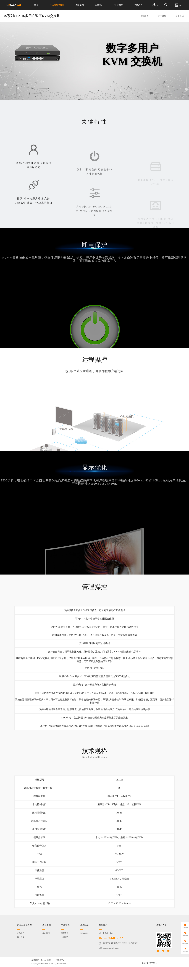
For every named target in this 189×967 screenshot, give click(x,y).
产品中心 (20, 933)
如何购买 (118, 5)
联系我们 (65, 933)
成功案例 (79, 5)
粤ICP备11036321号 (150, 963)
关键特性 (144, 16)
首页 (36, 5)
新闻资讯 (99, 5)
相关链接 (84, 925)
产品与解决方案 (56, 5)
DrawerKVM (46, 960)
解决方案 (20, 937)
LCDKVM (84, 933)
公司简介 (65, 937)
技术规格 (179, 16)
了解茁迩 (138, 5)
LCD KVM (60, 960)
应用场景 (162, 16)
